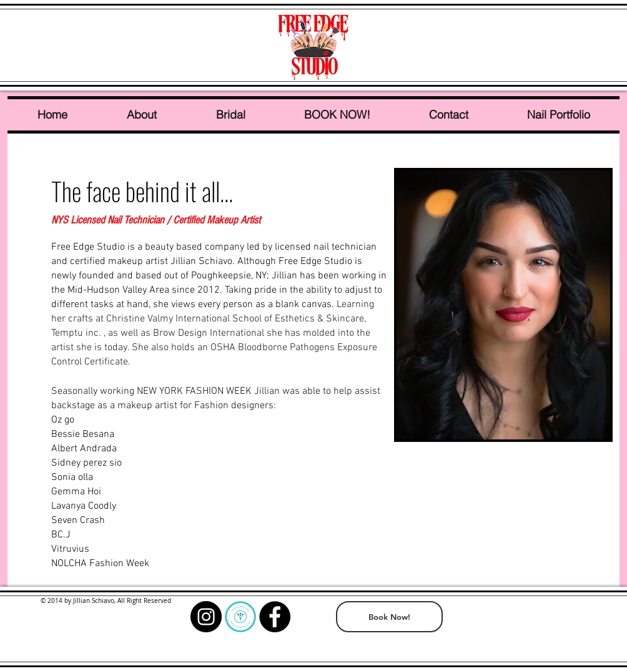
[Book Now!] (389, 616)
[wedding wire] (240, 616)
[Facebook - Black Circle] (274, 616)
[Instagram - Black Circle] (206, 616)
